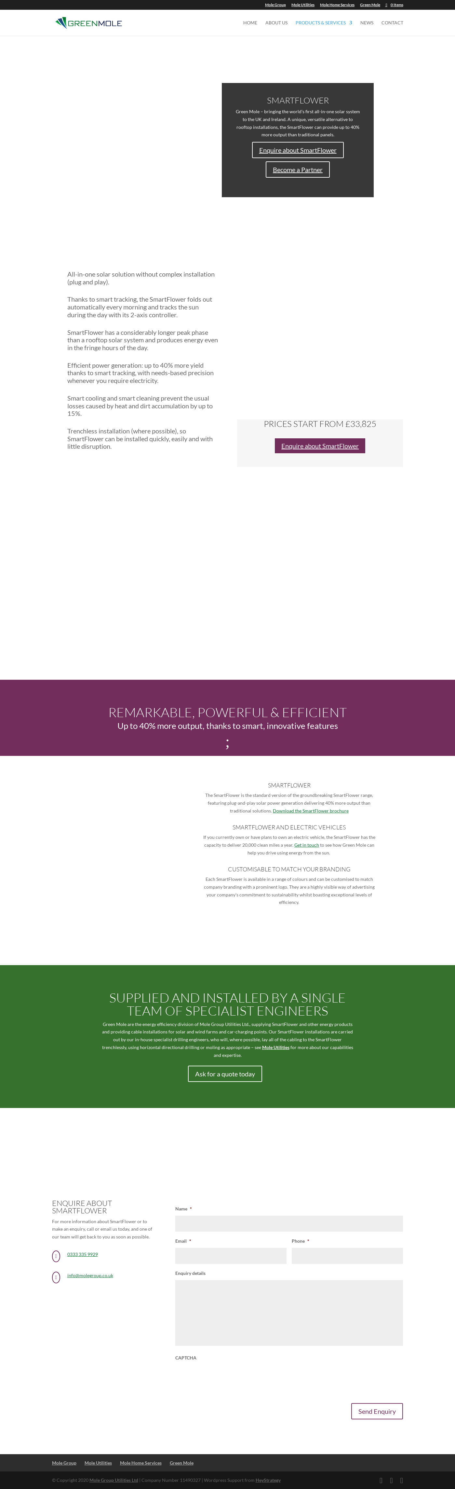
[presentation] (224, 1377)
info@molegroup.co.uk (90, 1275)
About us (276, 22)
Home (250, 22)
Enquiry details (190, 1273)
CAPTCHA (185, 1357)
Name (183, 1208)
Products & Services (321, 22)
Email (183, 1241)
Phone (300, 1241)
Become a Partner (298, 169)
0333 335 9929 (82, 1254)
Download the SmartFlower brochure (311, 810)
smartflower (289, 785)
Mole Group (275, 5)
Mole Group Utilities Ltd (113, 1480)
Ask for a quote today (225, 1074)
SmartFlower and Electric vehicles (289, 827)
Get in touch (306, 845)
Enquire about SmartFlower (298, 150)
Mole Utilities (302, 5)
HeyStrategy (268, 1480)
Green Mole (370, 5)
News (366, 22)
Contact (392, 22)
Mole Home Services (337, 5)
